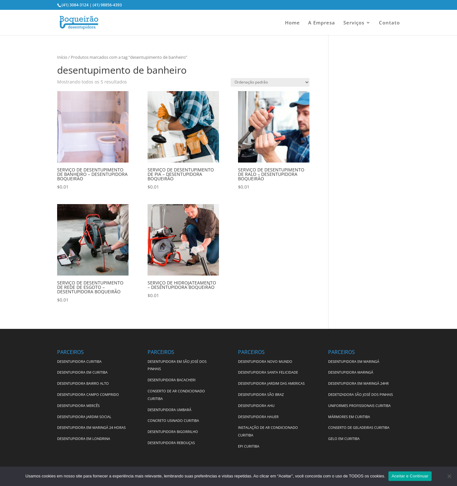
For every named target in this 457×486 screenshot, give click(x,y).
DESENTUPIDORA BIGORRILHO (173, 431)
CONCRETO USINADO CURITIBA (173, 420)
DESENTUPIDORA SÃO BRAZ (261, 394)
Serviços (353, 23)
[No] (449, 476)
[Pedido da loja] (270, 82)
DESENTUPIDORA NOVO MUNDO (265, 361)
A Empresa (321, 23)
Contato (389, 23)
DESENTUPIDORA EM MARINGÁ (353, 361)
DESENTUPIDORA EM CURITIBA (82, 372)
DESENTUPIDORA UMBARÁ (169, 409)
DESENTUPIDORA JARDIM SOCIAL (84, 416)
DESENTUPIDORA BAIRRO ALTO (83, 383)
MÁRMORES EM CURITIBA (349, 416)
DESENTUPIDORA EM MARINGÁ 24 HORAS (91, 427)
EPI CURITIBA (248, 446)
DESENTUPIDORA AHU (256, 405)
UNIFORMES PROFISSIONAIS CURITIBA (359, 405)
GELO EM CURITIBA (344, 438)
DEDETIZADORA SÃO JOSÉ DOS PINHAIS (360, 394)
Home (292, 23)
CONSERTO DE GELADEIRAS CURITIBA (358, 427)
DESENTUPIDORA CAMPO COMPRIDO (88, 394)
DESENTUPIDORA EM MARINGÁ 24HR (358, 383)
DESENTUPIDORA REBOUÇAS (171, 442)
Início (62, 57)
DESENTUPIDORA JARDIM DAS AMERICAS (271, 383)
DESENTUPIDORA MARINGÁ (350, 372)
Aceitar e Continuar (410, 476)
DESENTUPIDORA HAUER (258, 416)
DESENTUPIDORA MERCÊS (78, 405)
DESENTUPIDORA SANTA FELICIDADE (268, 372)
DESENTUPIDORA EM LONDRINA (83, 438)
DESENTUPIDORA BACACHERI (171, 379)
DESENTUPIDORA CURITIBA (79, 361)
